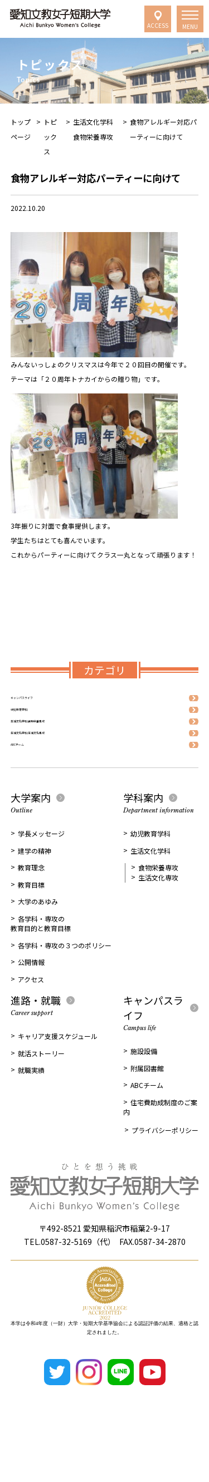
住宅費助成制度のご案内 (160, 1148)
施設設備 (143, 1092)
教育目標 (31, 925)
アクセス (31, 1020)
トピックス (50, 136)
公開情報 (31, 1003)
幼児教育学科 (31, 722)
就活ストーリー (41, 1094)
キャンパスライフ (37, 702)
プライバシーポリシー (165, 1171)
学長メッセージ (41, 874)
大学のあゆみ (38, 942)
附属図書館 (147, 1109)
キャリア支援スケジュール (58, 1077)
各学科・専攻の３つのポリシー (64, 986)
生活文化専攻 (158, 918)
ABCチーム (27, 781)
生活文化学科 (150, 892)
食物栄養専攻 (158, 908)
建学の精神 (34, 892)
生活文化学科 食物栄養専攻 (52, 742)
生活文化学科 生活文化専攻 (52, 762)
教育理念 (31, 908)
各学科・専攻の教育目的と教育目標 (41, 964)
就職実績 (31, 1111)
